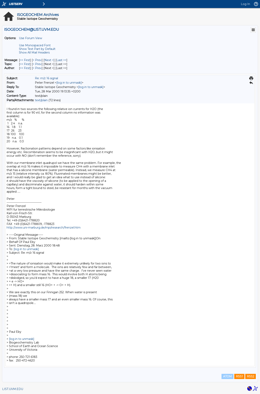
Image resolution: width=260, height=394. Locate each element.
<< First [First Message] (25, 60)
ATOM (227, 376)
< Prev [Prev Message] (37, 60)
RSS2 (250, 376)
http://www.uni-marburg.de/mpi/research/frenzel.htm (44, 227)
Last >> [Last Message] (61, 60)
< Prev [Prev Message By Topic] (37, 64)
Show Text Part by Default (37, 49)
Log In (245, 4)
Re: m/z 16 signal (46, 78)
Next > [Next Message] (49, 60)
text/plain (41, 100)
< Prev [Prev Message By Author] (37, 68)
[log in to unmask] (69, 82)
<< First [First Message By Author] (25, 68)
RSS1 (239, 376)
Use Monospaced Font (35, 45)
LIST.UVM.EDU (12, 389)
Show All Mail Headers (34, 52)
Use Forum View (30, 38)
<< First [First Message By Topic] (25, 64)
